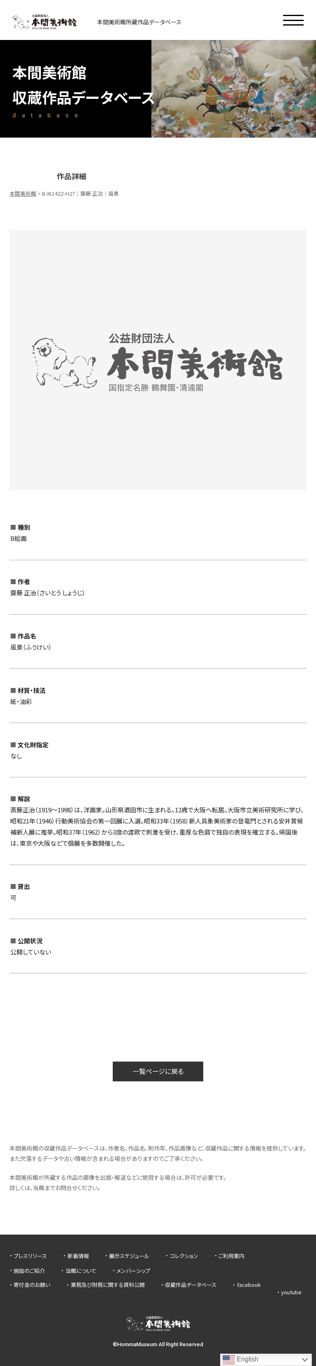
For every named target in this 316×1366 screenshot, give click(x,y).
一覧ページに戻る (158, 1071)
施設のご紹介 (29, 1271)
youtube (291, 1292)
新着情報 (78, 1256)
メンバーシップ (133, 1271)
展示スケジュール (129, 1256)
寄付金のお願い (32, 1285)
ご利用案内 (231, 1256)
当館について (80, 1271)
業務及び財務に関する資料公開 (108, 1285)
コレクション (184, 1256)
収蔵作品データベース (190, 1285)
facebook (249, 1285)
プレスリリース (30, 1256)
